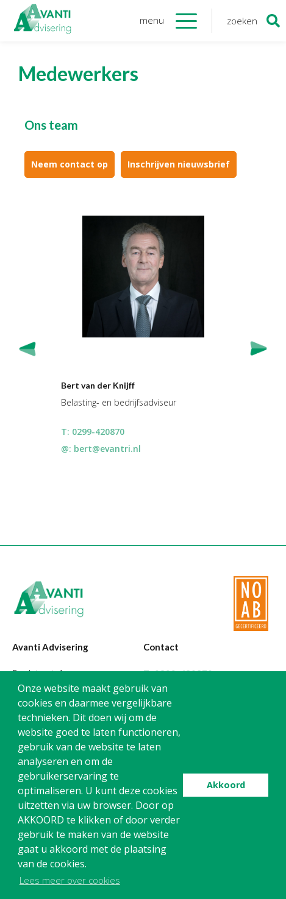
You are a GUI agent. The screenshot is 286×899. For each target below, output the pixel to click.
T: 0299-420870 (92, 431)
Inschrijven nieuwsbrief (178, 164)
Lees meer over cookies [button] (70, 880)
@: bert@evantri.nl (101, 448)
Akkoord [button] (226, 785)
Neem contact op (69, 164)
